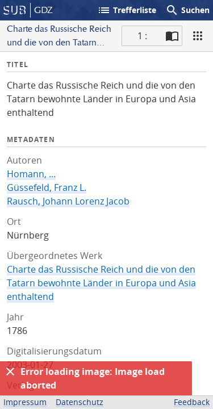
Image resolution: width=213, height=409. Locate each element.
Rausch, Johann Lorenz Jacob (68, 201)
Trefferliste (126, 10)
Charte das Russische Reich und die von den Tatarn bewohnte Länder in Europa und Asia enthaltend (101, 283)
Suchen (187, 10)
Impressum (25, 402)
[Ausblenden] (10, 371)
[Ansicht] (198, 36)
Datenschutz (79, 402)
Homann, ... (31, 174)
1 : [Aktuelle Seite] (142, 36)
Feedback (192, 402)
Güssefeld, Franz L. (46, 187)
